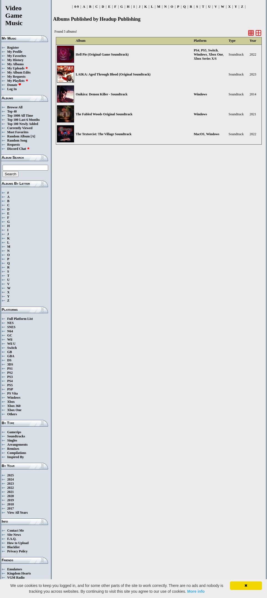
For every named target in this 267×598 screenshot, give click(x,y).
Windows (13, 397)
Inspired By (15, 457)
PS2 (10, 373)
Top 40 (12, 111)
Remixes (13, 449)
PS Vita (12, 393)
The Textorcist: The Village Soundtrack (104, 134)
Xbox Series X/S (205, 59)
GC (9, 335)
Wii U (11, 344)
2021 (10, 492)
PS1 (10, 368)
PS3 (10, 377)
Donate (14, 85)
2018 (10, 504)
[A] (33, 136)
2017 (10, 508)
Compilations (16, 453)
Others (12, 414)
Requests (13, 145)
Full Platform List (20, 319)
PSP (10, 389)
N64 (10, 331)
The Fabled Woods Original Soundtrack (104, 114)
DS (9, 360)
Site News (14, 535)
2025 (10, 475)
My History (15, 60)
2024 (10, 479)
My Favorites (16, 56)
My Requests (16, 77)
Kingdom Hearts (19, 573)
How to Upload (17, 543)
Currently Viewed (19, 128)
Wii (9, 339)
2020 (10, 496)
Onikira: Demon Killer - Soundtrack (101, 94)
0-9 (76, 7)
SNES (11, 327)
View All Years (17, 513)
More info (196, 591)
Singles (12, 440)
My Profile (14, 52)
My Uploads (17, 68)
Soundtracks (16, 436)
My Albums (15, 64)
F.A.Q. (11, 539)
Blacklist (13, 547)
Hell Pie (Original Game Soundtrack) (102, 54)
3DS (10, 364)
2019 (10, 500)
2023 (10, 483)
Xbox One (14, 410)
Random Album (18, 136)
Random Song (17, 140)
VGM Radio (16, 577)
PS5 (10, 385)
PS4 (10, 381)
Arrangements (17, 444)
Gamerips (14, 432)
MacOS (199, 134)
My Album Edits (19, 72)
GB (9, 352)
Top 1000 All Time (20, 115)
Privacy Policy (17, 551)
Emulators (14, 569)
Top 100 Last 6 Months (23, 120)
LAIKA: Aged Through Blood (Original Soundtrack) (113, 74)
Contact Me (15, 530)
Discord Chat (18, 149)
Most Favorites (17, 132)
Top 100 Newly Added (22, 124)
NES (10, 323)
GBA (10, 356)
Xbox (11, 402)
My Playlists (17, 81)
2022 (10, 488)
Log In (12, 89)
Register (13, 47)
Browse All (14, 107)
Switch (12, 348)
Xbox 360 (13, 406)
